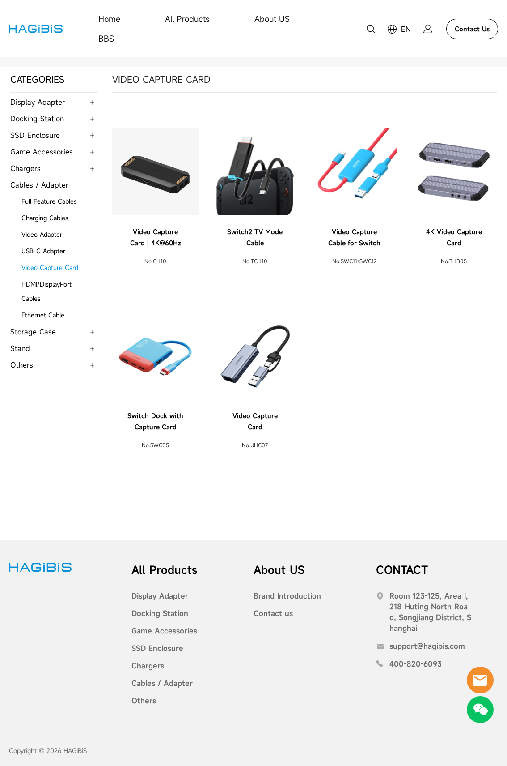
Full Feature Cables (49, 201)
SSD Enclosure (35, 135)
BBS (106, 38)
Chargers (25, 168)
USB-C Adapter (43, 251)
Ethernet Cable (42, 315)
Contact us (273, 613)
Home (109, 18)
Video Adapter (41, 234)
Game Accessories (41, 152)
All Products (187, 18)
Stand (20, 348)
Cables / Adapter (39, 185)
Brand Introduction (287, 596)
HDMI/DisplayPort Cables (46, 291)
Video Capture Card (49, 267)
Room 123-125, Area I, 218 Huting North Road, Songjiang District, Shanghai (430, 612)
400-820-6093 (415, 663)
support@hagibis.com (427, 645)
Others (21, 365)
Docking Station (37, 119)
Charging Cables (44, 218)
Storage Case (33, 332)
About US (272, 18)
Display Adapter (37, 102)
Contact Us (472, 29)
